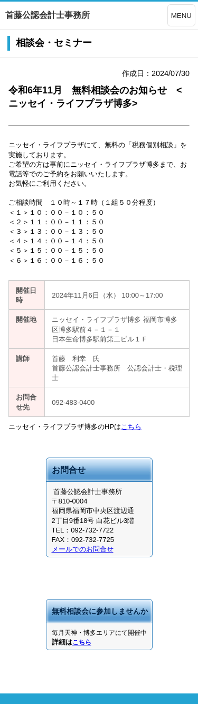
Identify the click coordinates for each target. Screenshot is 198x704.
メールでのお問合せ (83, 549)
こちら (131, 427)
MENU (181, 16)
